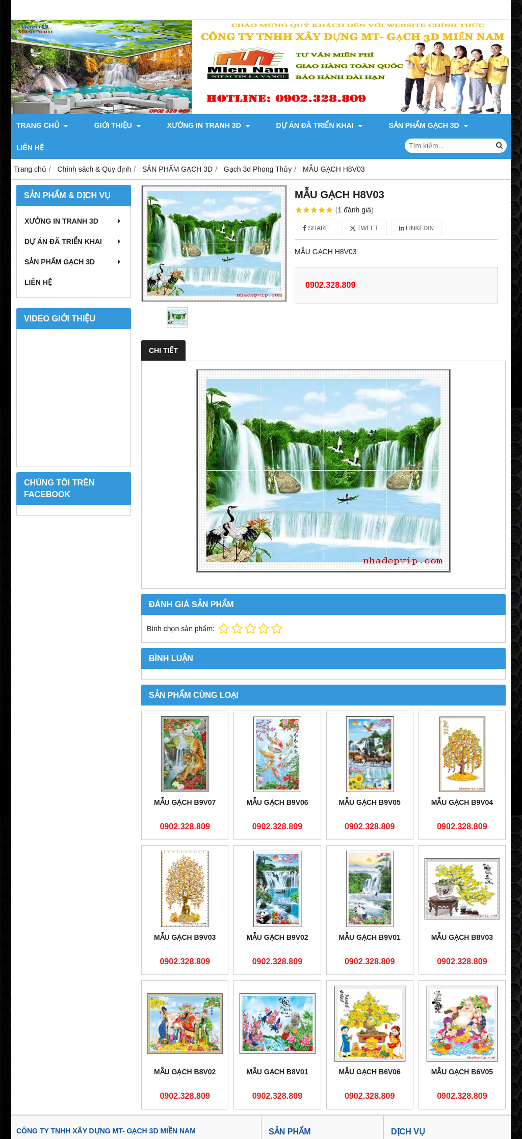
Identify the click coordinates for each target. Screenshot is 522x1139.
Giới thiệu (284, 1127)
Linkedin (416, 205)
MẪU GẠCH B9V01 (369, 915)
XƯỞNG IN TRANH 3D (177, 125)
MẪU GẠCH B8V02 (185, 1049)
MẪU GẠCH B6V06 (369, 1049)
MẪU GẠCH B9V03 (185, 915)
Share (316, 205)
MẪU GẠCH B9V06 (277, 780)
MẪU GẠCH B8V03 (462, 915)
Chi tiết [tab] (163, 328)
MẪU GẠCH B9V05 (369, 780)
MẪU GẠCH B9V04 (462, 780)
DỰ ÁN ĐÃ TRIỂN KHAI (272, 125)
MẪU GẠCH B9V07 (185, 780)
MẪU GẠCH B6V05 (462, 1049)
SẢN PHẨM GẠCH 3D (365, 125)
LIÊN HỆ (429, 125)
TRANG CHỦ (42, 125)
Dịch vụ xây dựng (419, 1127)
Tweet (364, 205)
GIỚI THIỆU (102, 125)
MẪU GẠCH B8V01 (277, 1049)
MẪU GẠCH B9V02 (277, 915)
